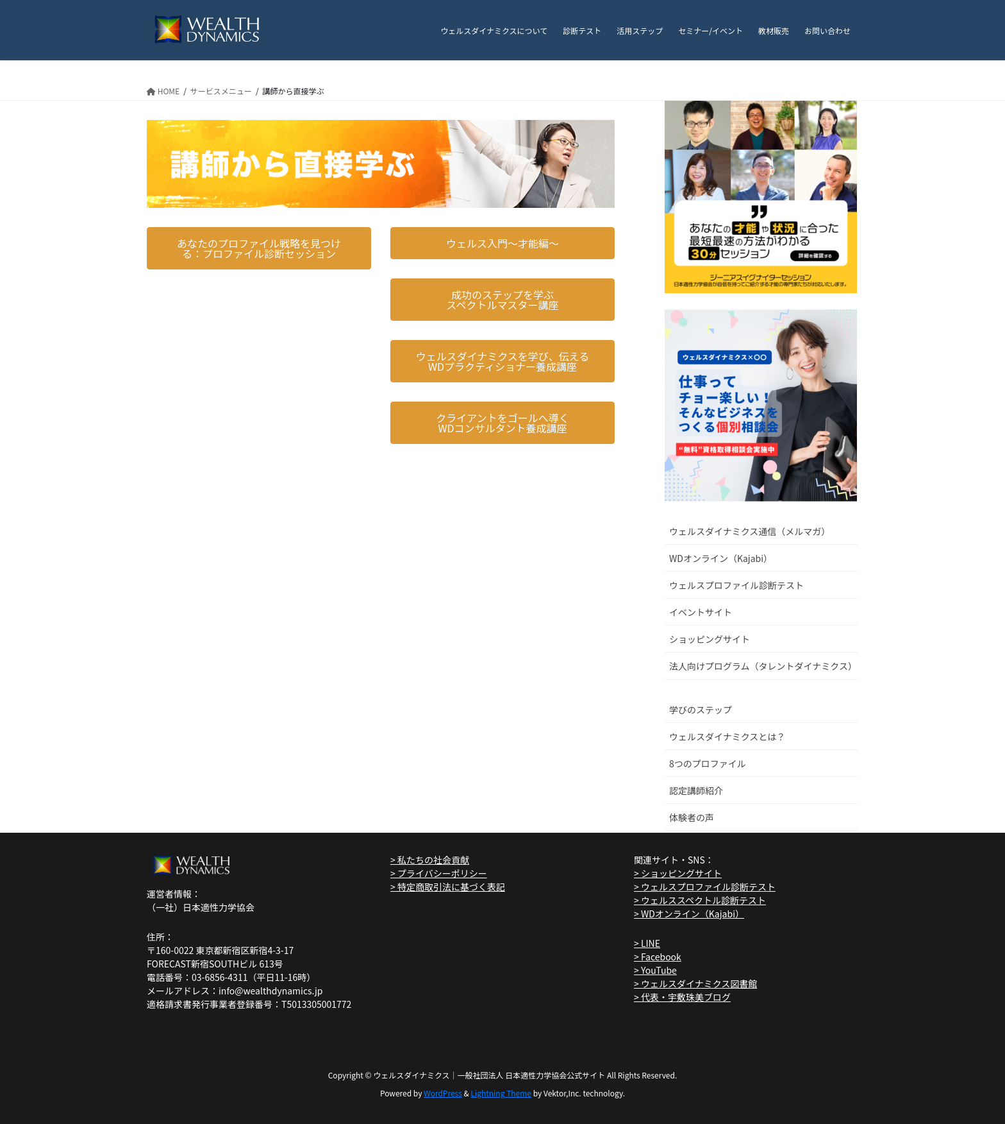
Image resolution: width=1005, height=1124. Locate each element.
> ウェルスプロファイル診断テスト (705, 886)
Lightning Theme (500, 1092)
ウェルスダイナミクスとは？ (727, 736)
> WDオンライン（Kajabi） (689, 913)
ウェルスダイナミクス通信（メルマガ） (749, 531)
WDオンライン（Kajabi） (720, 558)
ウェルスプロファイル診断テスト (736, 585)
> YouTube (655, 970)
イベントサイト (700, 612)
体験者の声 (691, 817)
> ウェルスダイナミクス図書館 (695, 983)
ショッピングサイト (709, 639)
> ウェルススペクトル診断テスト (700, 900)
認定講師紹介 (696, 790)
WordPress (443, 1092)
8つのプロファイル (707, 763)
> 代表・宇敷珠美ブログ (682, 997)
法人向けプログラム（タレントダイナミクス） (763, 666)
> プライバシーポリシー (438, 873)
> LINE (647, 943)
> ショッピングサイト (678, 873)
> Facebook (657, 956)
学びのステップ (700, 709)
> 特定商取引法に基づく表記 (447, 886)
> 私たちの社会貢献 (429, 859)
